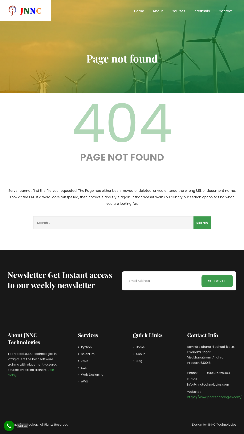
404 (122, 123)
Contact (226, 11)
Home (139, 11)
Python (86, 347)
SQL (84, 368)
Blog (139, 361)
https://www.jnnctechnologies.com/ (214, 397)
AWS (84, 381)
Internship (202, 11)
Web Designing (92, 374)
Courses (178, 11)
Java (84, 361)
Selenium (88, 354)
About (158, 11)
